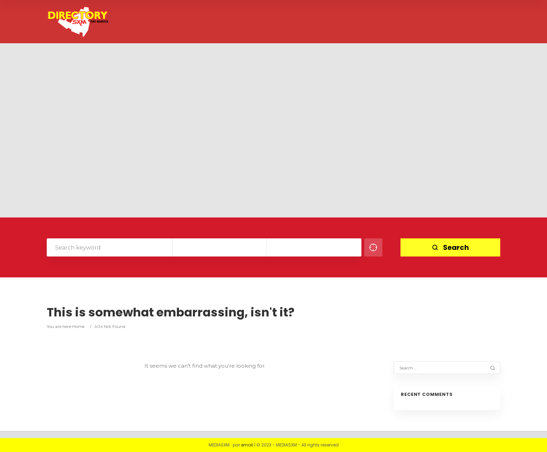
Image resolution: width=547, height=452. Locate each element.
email (247, 445)
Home (78, 326)
